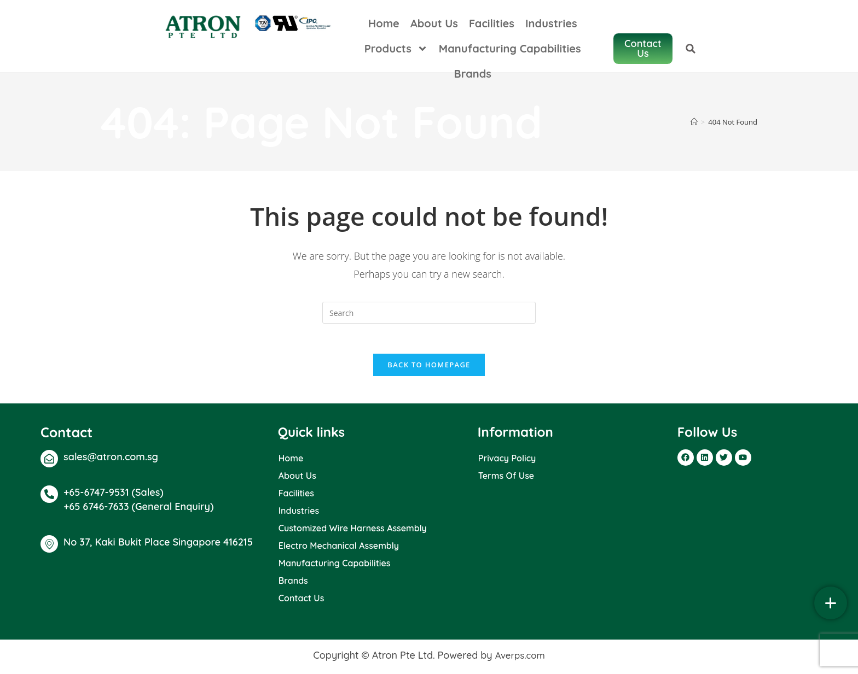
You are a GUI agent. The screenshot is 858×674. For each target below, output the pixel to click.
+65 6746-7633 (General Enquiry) (138, 509)
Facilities (479, 23)
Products (608, 23)
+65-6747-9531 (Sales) (113, 495)
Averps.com (520, 658)
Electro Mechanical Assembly (339, 548)
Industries (539, 23)
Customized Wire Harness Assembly (353, 530)
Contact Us (301, 600)
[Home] (694, 122)
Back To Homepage (428, 367)
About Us (422, 23)
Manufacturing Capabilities (474, 48)
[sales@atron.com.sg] (49, 461)
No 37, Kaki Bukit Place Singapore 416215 (158, 545)
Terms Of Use (506, 478)
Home (371, 23)
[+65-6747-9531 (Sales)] (49, 497)
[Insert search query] (429, 313)
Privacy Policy (507, 460)
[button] (830, 36)
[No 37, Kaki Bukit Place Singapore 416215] (49, 547)
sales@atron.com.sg (110, 459)
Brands (574, 48)
